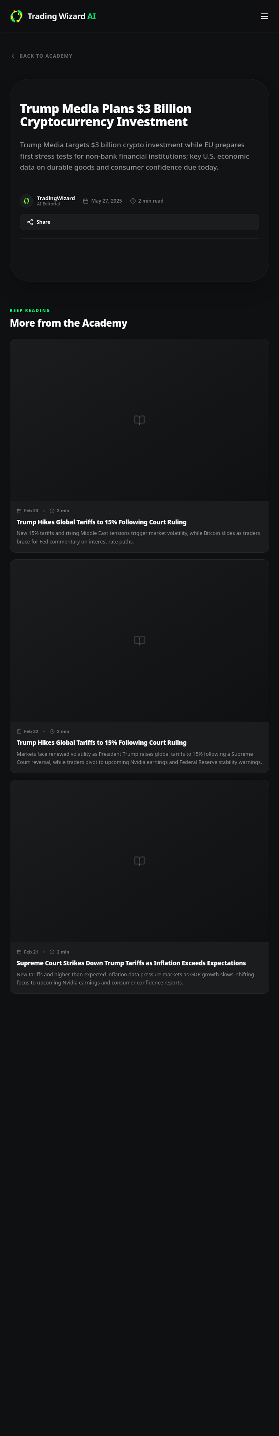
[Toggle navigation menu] (264, 16)
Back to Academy (41, 56)
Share (38, 221)
